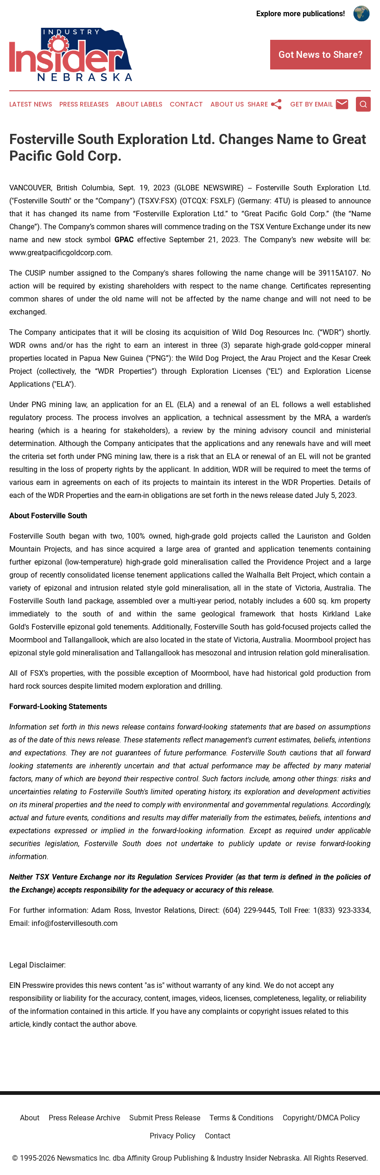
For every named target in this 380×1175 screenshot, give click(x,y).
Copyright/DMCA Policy (321, 1117)
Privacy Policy (173, 1135)
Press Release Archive (84, 1117)
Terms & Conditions (241, 1117)
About (29, 1117)
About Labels (139, 104)
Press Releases (83, 104)
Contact (186, 104)
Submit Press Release (164, 1117)
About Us (227, 104)
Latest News (30, 104)
